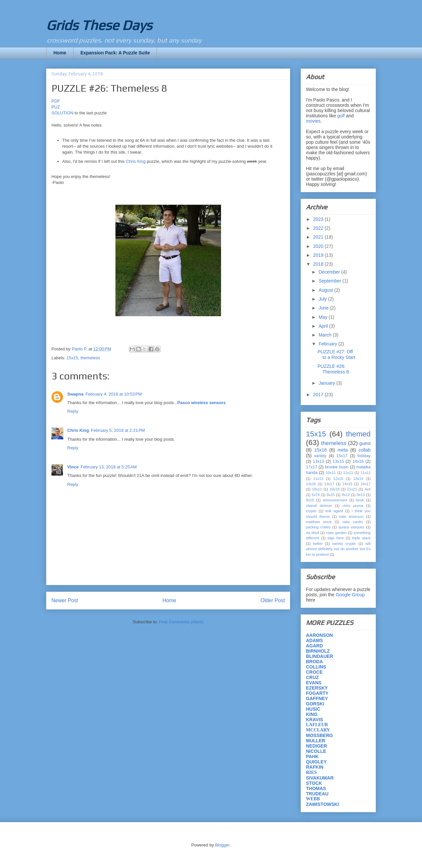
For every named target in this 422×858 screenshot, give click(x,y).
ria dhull (312, 533)
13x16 (311, 484)
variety (320, 456)
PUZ (55, 106)
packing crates (318, 527)
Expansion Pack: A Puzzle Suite (115, 52)
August (326, 290)
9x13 (361, 495)
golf (341, 115)
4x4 (368, 489)
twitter (318, 544)
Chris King (136, 161)
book (360, 500)
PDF (55, 101)
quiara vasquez (351, 527)
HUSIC (313, 709)
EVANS (313, 682)
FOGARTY (317, 693)
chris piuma (353, 506)
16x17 (366, 484)
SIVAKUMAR (320, 778)
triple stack (361, 538)
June (324, 308)
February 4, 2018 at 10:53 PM (113, 394)
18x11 (317, 489)
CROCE (314, 672)
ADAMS (314, 640)
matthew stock (319, 522)
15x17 (341, 456)
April (323, 326)
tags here (335, 538)
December (329, 272)
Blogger (222, 845)
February (328, 343)
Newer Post (64, 600)
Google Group (350, 594)
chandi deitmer (319, 506)
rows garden (336, 533)
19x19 (335, 489)
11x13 (318, 479)
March (325, 335)
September (330, 280)
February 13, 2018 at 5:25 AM (108, 466)
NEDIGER (316, 746)
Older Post (272, 600)
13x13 (318, 461)
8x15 (331, 495)
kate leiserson (351, 516)
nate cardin (353, 522)
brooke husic (337, 467)
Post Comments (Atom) (181, 621)
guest (365, 443)
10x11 (331, 473)
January (327, 383)
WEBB (313, 798)
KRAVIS (314, 719)
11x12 (366, 473)
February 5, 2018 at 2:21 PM (118, 430)
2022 (319, 228)
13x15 (338, 461)
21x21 (352, 489)
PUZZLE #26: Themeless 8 (333, 369)
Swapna (75, 394)
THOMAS (316, 788)
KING (311, 714)
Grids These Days (99, 25)
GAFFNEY (317, 698)
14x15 (347, 484)
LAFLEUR (317, 724)
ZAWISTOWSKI (322, 804)
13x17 (329, 484)
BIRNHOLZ (318, 651)
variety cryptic (344, 544)
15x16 (320, 450)
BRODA (314, 661)
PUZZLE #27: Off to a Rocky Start (336, 354)
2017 (319, 394)
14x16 (358, 461)
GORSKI (315, 703)
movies (313, 121)
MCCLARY (318, 729)
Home (59, 52)
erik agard (334, 511)
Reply (72, 411)
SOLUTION (63, 112)
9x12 (346, 495)
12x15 (338, 479)
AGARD (314, 645)
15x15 (72, 357)
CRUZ (312, 677)
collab (364, 450)
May (323, 317)
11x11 (348, 473)
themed (358, 434)
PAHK (312, 756)
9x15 (310, 500)
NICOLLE (316, 751)
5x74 (316, 495)
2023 (319, 219)
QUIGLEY (316, 761)
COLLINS (316, 666)
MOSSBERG (319, 735)
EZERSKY (317, 688)
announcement (335, 500)
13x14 (358, 479)
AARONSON (319, 635)
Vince (72, 466)
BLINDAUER (319, 656)
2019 (319, 255)
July (323, 299)
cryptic (311, 511)
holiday (364, 456)
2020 (319, 246)
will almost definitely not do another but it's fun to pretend (338, 549)
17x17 (311, 467)
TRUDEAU (317, 793)
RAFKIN (314, 767)
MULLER (315, 740)
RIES (311, 772)
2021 (319, 237)
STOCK (314, 783)
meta (343, 450)
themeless (90, 357)
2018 (319, 264)
